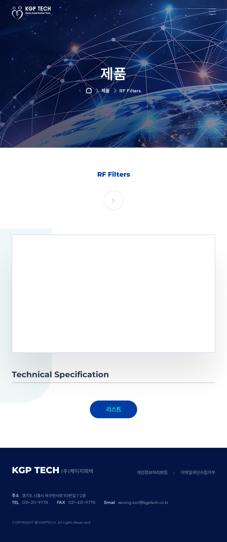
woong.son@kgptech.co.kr (143, 502)
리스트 (113, 416)
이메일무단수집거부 (198, 472)
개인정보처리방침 (152, 472)
